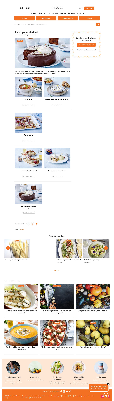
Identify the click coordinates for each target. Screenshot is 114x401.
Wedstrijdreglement (80, 396)
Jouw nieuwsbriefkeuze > (86, 45)
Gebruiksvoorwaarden (34, 396)
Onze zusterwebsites (36, 398)
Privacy (24, 396)
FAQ (70, 396)
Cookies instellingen (54, 396)
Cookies (44, 396)
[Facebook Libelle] (61, 391)
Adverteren (25, 398)
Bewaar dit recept (28, 105)
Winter (22, 229)
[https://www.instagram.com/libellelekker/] (64, 391)
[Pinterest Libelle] (70, 391)
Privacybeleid (86, 50)
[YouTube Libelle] (67, 391)
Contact (65, 396)
